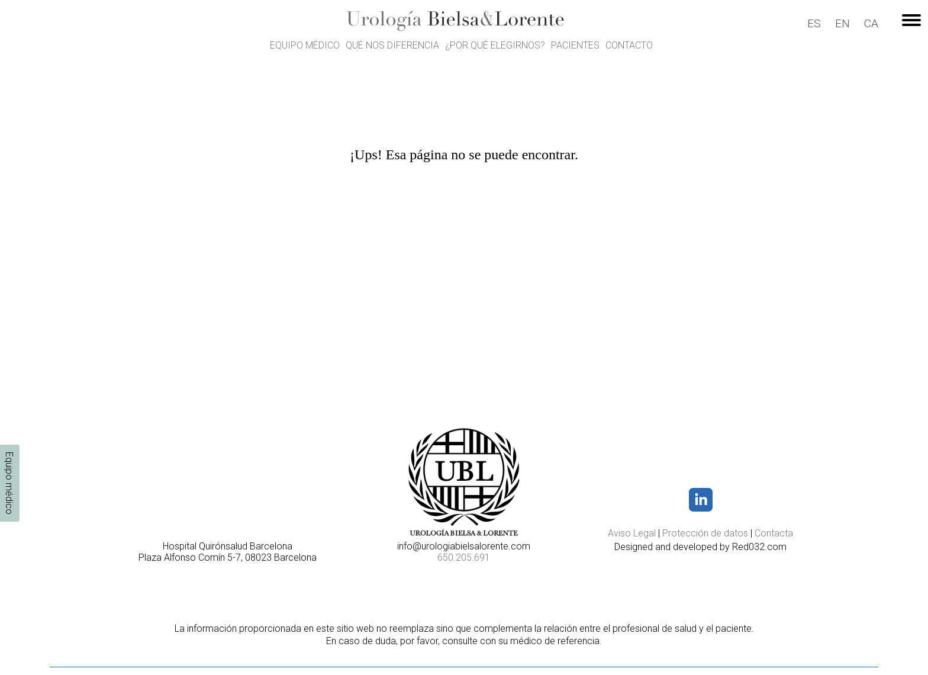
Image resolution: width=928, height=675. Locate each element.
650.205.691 (463, 557)
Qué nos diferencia (392, 45)
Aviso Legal (632, 533)
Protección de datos (705, 533)
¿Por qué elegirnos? (495, 45)
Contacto (629, 45)
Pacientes (575, 45)
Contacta (774, 533)
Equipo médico (305, 45)
